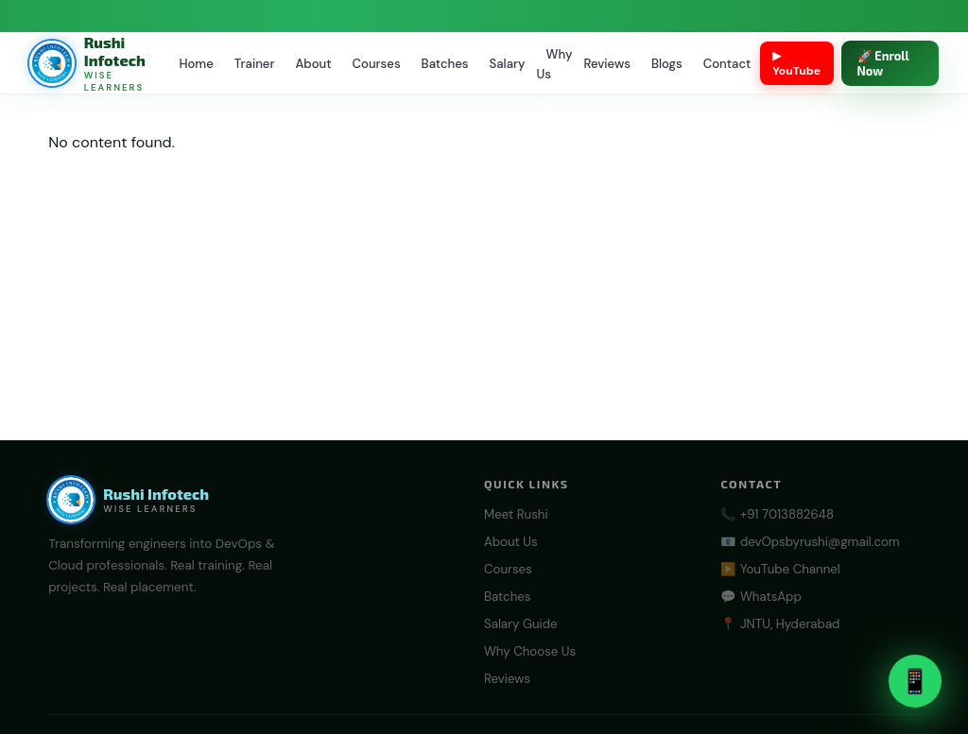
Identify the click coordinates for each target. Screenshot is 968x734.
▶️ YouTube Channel (779, 569)
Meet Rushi (516, 514)
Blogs (667, 64)
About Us (511, 542)
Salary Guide (521, 624)
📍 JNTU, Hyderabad (779, 624)
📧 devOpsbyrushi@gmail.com (809, 542)
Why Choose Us (530, 651)
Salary (508, 64)
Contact (727, 64)
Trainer (254, 64)
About (313, 64)
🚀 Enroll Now (883, 63)
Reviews (607, 64)
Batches (445, 64)
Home (196, 64)
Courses (377, 64)
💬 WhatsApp (760, 597)
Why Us (554, 64)
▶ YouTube (796, 63)
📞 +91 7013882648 (777, 514)
